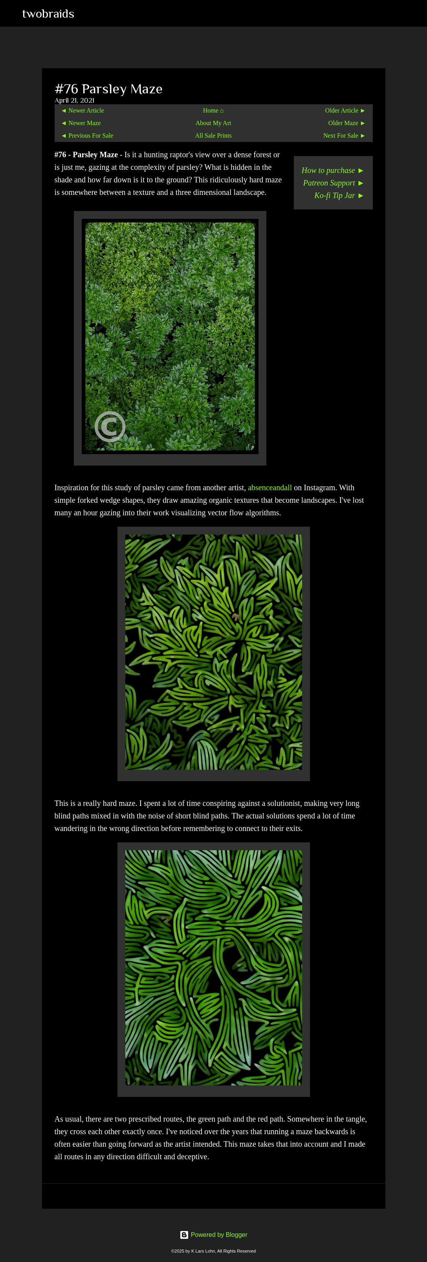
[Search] (85, 13)
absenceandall (270, 487)
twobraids (48, 13)
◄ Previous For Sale (87, 135)
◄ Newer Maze (81, 123)
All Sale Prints (213, 135)
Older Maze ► (347, 123)
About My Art (213, 123)
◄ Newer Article (82, 110)
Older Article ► (345, 110)
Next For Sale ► (344, 135)
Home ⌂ (213, 110)
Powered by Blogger (213, 1234)
